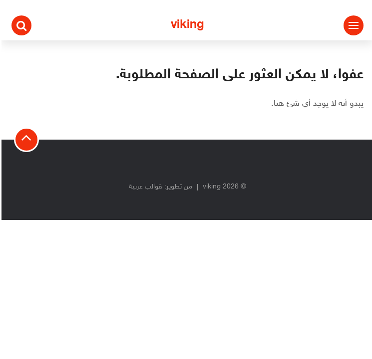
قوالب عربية (144, 186)
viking (186, 25)
